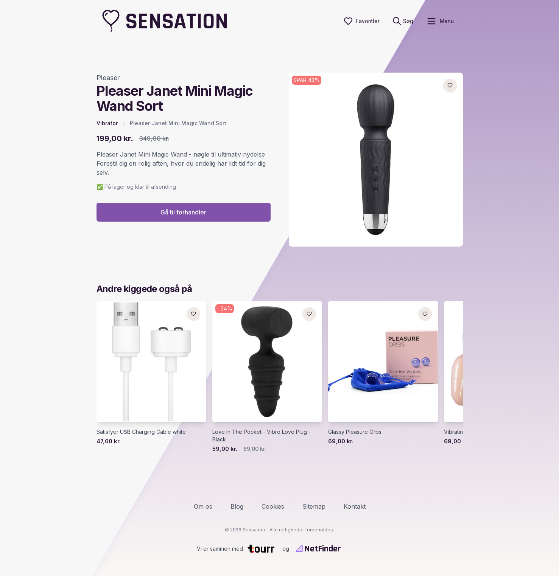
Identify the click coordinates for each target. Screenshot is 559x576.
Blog (236, 506)
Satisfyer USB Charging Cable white (141, 432)
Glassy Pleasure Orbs (354, 432)
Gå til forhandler (183, 212)
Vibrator (107, 123)
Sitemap (313, 506)
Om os (203, 506)
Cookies (273, 506)
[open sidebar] (440, 21)
